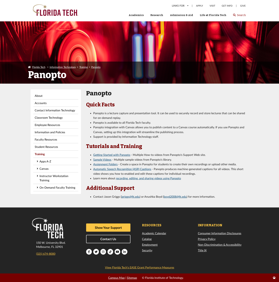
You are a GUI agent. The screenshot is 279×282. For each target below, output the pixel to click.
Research (156, 15)
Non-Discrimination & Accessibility (219, 244)
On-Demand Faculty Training (57, 187)
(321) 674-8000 (45, 253)
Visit (212, 5)
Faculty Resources (46, 139)
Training (83, 66)
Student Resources (46, 146)
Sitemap (132, 277)
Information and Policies (50, 132)
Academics (136, 15)
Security (147, 250)
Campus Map (116, 277)
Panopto (96, 66)
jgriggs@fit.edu (130, 196)
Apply (199, 5)
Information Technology (63, 66)
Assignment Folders (105, 164)
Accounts (41, 103)
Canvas (44, 168)
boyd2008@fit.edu (175, 196)
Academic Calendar (154, 233)
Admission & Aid (181, 15)
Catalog (147, 239)
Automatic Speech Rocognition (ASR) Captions (122, 169)
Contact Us (108, 239)
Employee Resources (47, 124)
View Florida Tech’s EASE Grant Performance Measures (139, 267)
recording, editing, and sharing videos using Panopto (148, 178)
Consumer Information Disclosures (219, 233)
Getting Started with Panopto (111, 154)
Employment (150, 244)
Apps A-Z (45, 161)
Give (243, 5)
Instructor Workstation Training (54, 178)
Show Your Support (108, 228)
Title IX (202, 250)
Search (239, 16)
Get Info (227, 5)
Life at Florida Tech (213, 15)
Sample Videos (102, 159)
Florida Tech (38, 66)
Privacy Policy (206, 239)
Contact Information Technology (55, 110)
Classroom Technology (49, 117)
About (39, 95)
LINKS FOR (180, 5)
